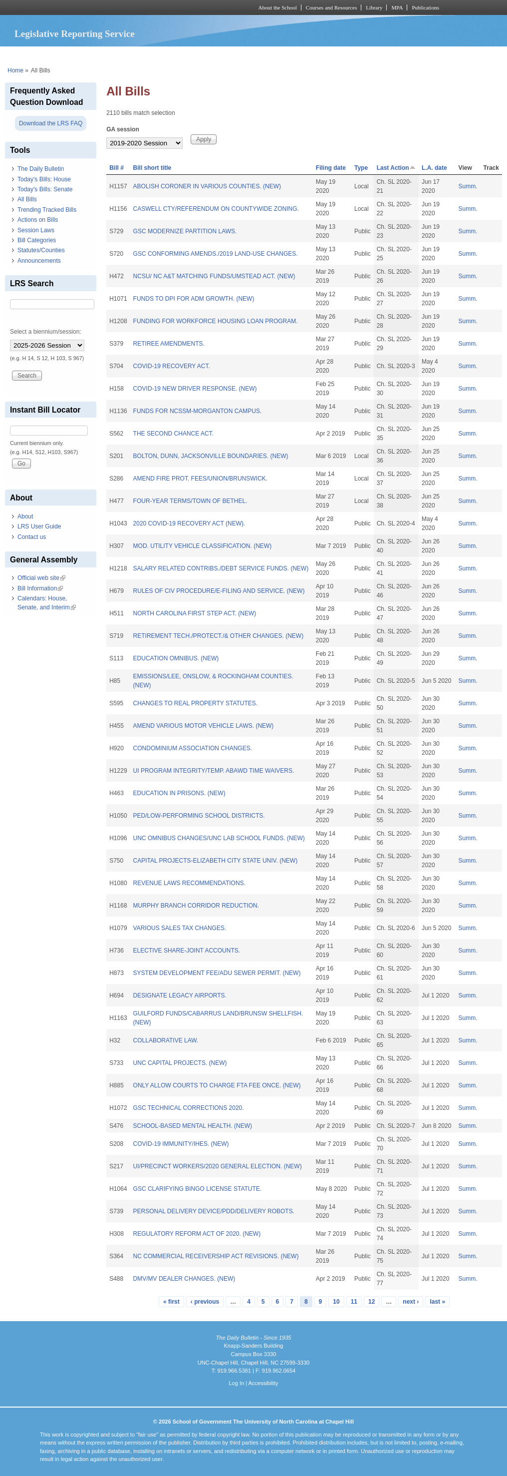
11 (354, 1301)
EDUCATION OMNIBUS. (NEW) (176, 658)
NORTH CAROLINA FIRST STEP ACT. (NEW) (194, 613)
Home (15, 70)
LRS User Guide (39, 526)
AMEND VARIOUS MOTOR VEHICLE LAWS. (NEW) (203, 725)
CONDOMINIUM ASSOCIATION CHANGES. (192, 748)
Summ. (468, 186)
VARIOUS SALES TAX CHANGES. (180, 928)
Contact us (31, 536)
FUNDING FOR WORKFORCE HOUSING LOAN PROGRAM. (215, 321)
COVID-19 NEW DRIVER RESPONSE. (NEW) (195, 388)
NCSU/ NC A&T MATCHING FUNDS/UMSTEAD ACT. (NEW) (214, 276)
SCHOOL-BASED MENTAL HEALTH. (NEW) (192, 1125)
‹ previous (205, 1301)
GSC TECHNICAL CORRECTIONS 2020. (188, 1107)
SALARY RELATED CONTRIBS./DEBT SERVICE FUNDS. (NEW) (221, 568)
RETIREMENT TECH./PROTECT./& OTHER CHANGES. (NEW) (218, 635)
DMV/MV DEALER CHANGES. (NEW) (184, 1278)
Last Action (396, 167)
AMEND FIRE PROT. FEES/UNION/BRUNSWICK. (200, 478)
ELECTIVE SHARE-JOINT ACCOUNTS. (186, 950)
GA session (122, 129)
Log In (236, 1383)
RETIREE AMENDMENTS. (169, 343)
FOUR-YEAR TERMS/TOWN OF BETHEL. (190, 500)
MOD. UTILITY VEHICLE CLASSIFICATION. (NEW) (202, 545)
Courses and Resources (331, 7)
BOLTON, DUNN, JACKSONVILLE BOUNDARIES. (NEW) (210, 456)
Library (374, 7)
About (25, 516)
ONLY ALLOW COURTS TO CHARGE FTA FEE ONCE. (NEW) (217, 1085)
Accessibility (263, 1383)
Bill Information (40, 588)
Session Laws (35, 230)
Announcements (39, 260)
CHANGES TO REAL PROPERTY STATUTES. (195, 703)
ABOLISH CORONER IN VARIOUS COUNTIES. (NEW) (207, 186)
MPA (397, 7)
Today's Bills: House (44, 179)
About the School (277, 7)
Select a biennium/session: (45, 331)
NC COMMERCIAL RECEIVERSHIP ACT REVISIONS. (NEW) (216, 1256)
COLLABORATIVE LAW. (166, 1040)
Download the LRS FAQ (50, 123)
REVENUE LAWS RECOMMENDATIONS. (189, 883)
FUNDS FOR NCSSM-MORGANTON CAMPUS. (197, 411)
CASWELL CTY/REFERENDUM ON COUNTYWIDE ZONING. (216, 208)
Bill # (116, 167)
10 (336, 1301)
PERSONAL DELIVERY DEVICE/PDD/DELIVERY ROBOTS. (213, 1211)
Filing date (331, 167)
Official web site (41, 577)
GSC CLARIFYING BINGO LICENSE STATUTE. (197, 1188)
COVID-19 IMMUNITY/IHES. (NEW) (181, 1143)
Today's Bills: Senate (44, 189)
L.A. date (434, 167)
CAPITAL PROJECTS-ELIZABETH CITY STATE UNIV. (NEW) (215, 860)
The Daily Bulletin (40, 168)
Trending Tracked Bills (46, 209)
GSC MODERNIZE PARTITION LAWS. (185, 231)
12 (371, 1301)
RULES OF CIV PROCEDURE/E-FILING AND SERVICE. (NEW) (219, 590)
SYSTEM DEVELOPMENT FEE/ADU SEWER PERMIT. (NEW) (217, 973)
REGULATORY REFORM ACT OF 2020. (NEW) (197, 1233)
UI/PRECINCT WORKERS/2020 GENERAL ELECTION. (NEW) (217, 1166)
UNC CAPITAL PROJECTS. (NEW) (180, 1062)
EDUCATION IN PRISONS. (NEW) (179, 793)
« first (171, 1301)
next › (411, 1301)
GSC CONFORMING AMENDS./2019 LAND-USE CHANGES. (215, 253)
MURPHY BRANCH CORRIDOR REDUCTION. (196, 905)
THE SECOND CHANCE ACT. (173, 433)
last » (437, 1301)
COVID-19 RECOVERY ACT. (171, 366)
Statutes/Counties (41, 250)
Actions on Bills (37, 219)
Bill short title (152, 167)
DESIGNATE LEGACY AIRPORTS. (180, 995)
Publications (425, 7)
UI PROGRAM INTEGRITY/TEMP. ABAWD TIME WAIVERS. (213, 770)
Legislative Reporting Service (74, 33)
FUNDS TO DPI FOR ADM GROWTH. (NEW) (193, 298)
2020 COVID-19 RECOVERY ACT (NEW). (189, 523)
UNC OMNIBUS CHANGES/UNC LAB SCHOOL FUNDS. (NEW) (219, 838)
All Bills (27, 199)
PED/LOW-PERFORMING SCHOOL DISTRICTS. (199, 815)
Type (361, 167)
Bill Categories (36, 240)
